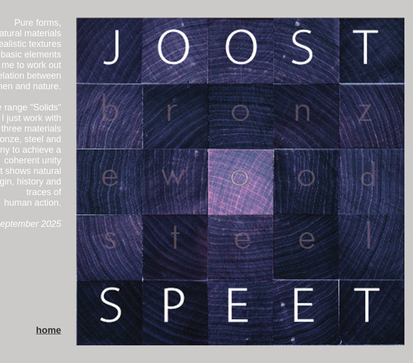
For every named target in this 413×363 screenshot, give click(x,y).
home (48, 330)
